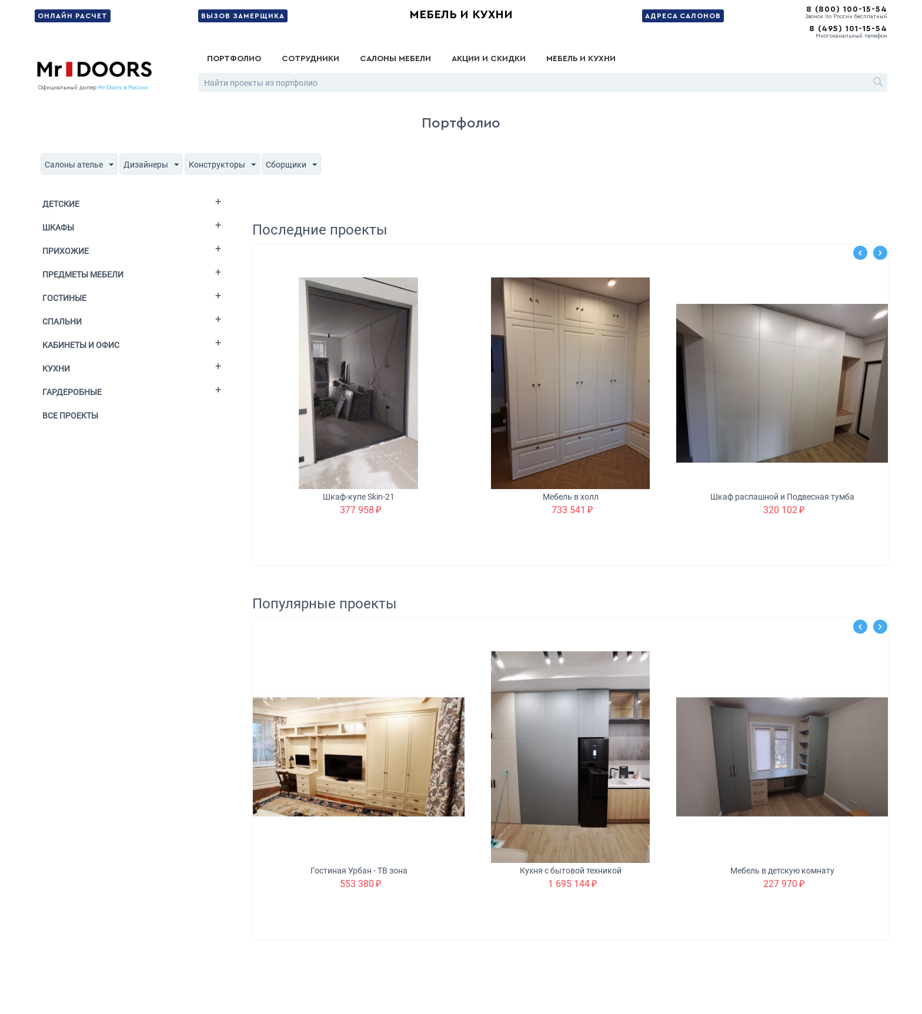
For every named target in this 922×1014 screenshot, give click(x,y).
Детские (60, 204)
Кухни (56, 368)
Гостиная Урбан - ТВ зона (358, 870)
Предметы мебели (82, 274)
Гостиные (64, 298)
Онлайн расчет (73, 15)
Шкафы (58, 227)
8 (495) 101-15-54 (848, 29)
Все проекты (70, 415)
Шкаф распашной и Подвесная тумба (782, 496)
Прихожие (65, 251)
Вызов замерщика (243, 15)
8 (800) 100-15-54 (846, 9)
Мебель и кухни (461, 15)
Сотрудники (310, 59)
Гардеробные (72, 392)
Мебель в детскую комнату (782, 870)
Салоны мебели (395, 59)
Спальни (62, 321)
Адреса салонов (683, 15)
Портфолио (234, 59)
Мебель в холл (571, 496)
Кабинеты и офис (80, 345)
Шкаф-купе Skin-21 (359, 496)
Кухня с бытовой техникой (571, 870)
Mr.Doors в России (123, 88)
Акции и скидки (489, 59)
